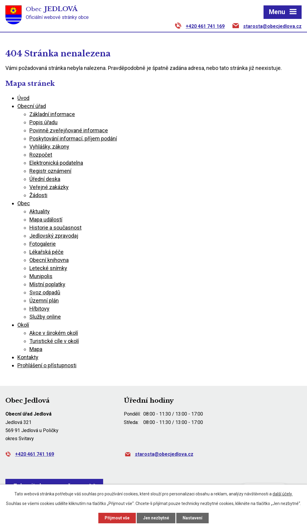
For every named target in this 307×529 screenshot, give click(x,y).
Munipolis (40, 276)
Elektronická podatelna (56, 163)
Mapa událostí (45, 219)
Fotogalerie (42, 244)
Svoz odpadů (44, 292)
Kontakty (27, 357)
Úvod (23, 98)
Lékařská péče (46, 252)
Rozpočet (40, 155)
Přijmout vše (117, 517)
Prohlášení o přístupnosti (46, 365)
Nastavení (192, 517)
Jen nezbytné (156, 517)
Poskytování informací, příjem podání (73, 138)
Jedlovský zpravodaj (53, 236)
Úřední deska (44, 179)
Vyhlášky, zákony (49, 146)
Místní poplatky (47, 284)
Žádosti (38, 195)
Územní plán (44, 300)
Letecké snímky (48, 268)
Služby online (45, 317)
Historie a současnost (55, 227)
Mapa (35, 349)
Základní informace (52, 114)
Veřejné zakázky (49, 187)
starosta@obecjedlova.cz (272, 26)
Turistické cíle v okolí (54, 341)
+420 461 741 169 (205, 26)
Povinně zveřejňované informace (68, 130)
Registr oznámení (50, 171)
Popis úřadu (43, 122)
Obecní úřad (31, 106)
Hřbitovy (39, 308)
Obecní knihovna (49, 260)
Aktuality (39, 211)
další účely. (283, 493)
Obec (23, 203)
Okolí (23, 325)
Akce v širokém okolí (53, 333)
